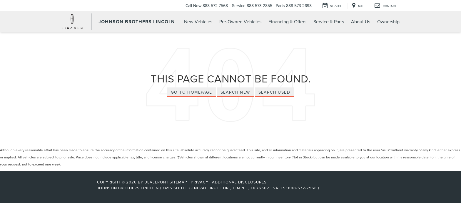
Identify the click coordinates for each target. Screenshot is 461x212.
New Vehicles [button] (198, 21)
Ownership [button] (388, 21)
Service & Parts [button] (328, 21)
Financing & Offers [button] (287, 21)
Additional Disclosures (239, 182)
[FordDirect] (78, 188)
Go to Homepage (191, 92)
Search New (235, 92)
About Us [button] (360, 21)
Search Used (274, 92)
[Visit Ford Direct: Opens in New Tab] (322, 188)
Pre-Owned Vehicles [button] (240, 21)
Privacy (199, 182)
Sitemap (178, 182)
